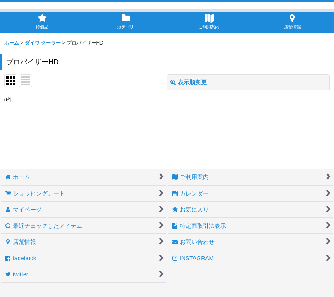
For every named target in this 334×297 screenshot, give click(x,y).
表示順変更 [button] (188, 82)
